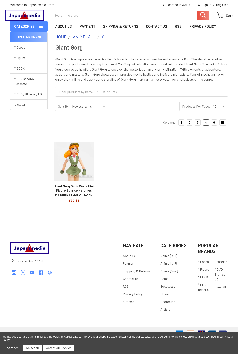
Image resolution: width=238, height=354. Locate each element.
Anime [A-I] (168, 271)
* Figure (19, 73)
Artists (165, 324)
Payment (87, 41)
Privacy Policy (202, 41)
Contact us (156, 41)
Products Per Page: (196, 122)
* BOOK (19, 84)
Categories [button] (24, 41)
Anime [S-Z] (169, 286)
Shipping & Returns (120, 41)
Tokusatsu (167, 302)
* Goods (19, 63)
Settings (13, 348)
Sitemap (129, 317)
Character (167, 317)
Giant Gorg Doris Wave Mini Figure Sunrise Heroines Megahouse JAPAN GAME (74, 205)
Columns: (169, 138)
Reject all (32, 348)
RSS (178, 41)
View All (19, 120)
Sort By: (64, 122)
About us (63, 41)
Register (222, 5)
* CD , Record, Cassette (24, 96)
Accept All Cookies (58, 348)
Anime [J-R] (169, 279)
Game (164, 294)
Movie (164, 309)
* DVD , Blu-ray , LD (28, 109)
